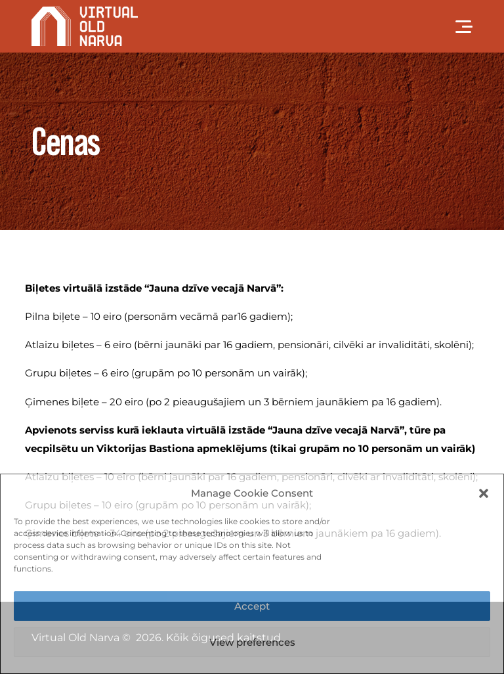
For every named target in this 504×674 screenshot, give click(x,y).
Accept (252, 606)
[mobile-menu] (452, 26)
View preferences (252, 642)
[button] (483, 493)
